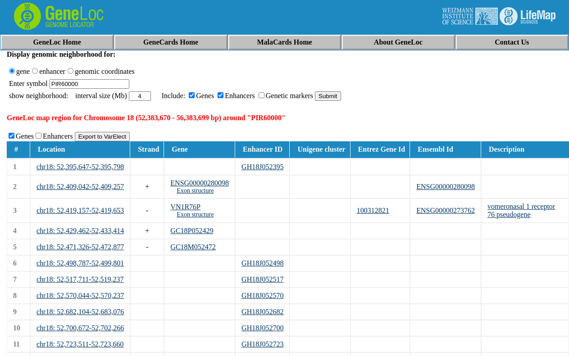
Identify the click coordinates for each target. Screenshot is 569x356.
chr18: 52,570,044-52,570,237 (80, 295)
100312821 (373, 210)
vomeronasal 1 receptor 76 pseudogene (521, 210)
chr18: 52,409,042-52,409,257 (80, 186)
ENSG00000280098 (199, 183)
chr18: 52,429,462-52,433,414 (80, 230)
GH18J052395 (262, 167)
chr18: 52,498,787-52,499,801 (80, 263)
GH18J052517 (262, 279)
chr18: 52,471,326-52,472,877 (80, 247)
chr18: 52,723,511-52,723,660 (80, 344)
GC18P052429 (191, 230)
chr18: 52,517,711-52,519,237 (80, 279)
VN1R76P (185, 207)
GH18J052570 (262, 295)
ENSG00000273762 (445, 210)
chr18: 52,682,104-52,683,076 (80, 311)
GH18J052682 (262, 311)
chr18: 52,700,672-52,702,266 (80, 328)
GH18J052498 (262, 263)
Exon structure (195, 190)
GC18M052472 (192, 247)
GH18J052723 (262, 344)
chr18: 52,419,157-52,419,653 (80, 210)
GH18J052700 (262, 328)
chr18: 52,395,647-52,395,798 (80, 167)
